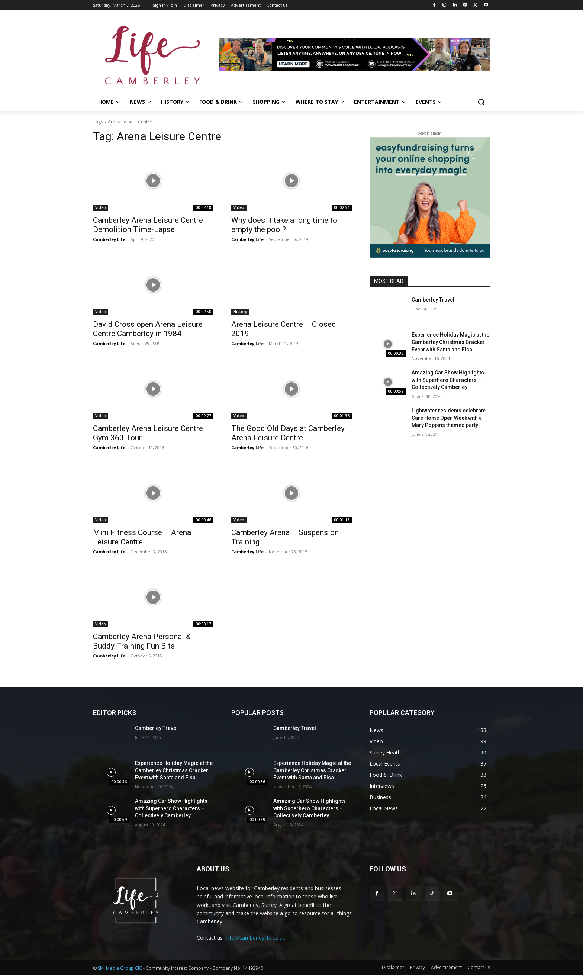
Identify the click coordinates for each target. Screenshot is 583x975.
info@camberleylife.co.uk (255, 937)
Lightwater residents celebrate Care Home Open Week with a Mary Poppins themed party (449, 418)
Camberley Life (109, 239)
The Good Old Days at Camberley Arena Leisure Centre (288, 433)
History (240, 311)
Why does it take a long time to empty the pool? (284, 225)
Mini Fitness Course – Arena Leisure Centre (142, 537)
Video (100, 207)
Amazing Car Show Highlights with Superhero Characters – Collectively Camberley (448, 380)
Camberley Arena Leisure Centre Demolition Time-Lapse (148, 225)
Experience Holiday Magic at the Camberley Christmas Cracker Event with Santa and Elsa (450, 342)
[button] (481, 102)
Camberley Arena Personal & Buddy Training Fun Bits (142, 641)
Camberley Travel (433, 300)
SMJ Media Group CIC (120, 968)
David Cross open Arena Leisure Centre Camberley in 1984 (148, 329)
